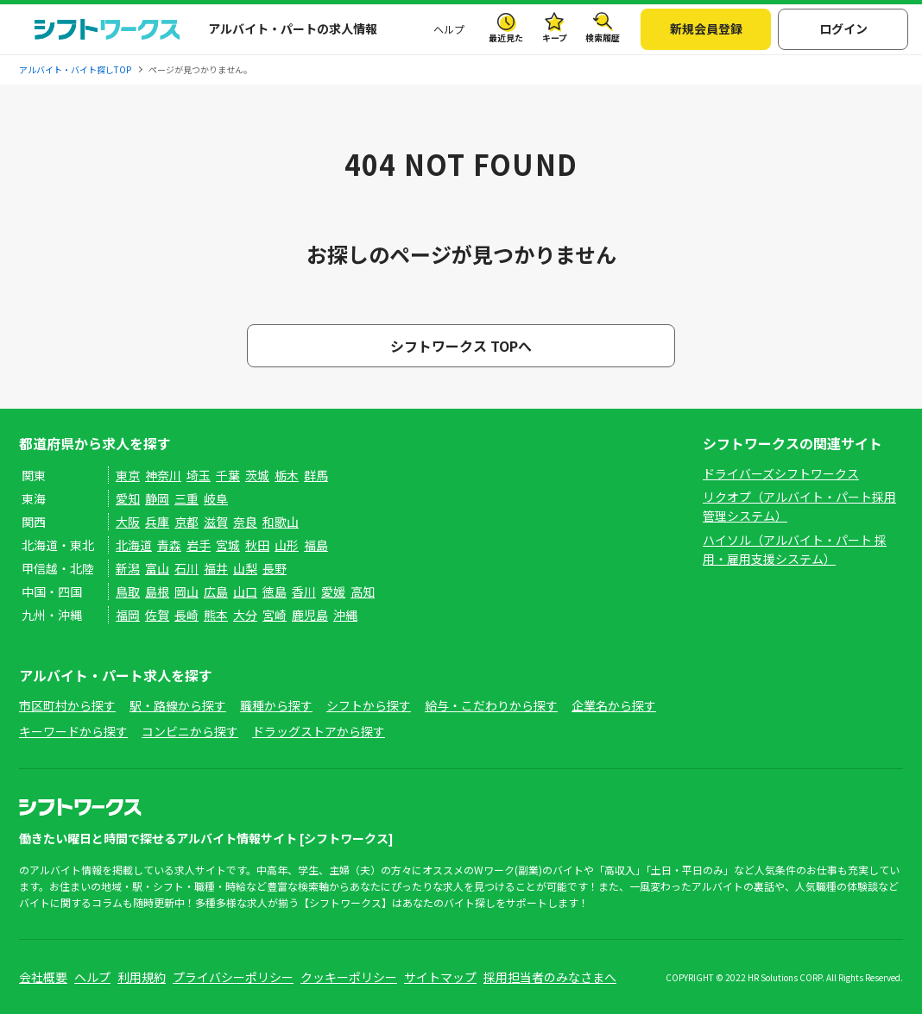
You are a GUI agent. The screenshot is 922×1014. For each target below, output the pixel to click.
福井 (216, 568)
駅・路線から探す (177, 705)
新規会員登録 (706, 28)
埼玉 (198, 475)
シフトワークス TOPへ (461, 345)
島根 (157, 591)
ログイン (843, 28)
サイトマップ (440, 977)
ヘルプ (448, 29)
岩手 (198, 545)
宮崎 (274, 614)
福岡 (128, 614)
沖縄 (345, 614)
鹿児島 (310, 614)
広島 (216, 591)
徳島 (274, 591)
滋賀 (216, 521)
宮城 (228, 545)
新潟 (128, 568)
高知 (362, 591)
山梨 (245, 568)
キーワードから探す (73, 731)
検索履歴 (602, 37)
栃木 (287, 475)
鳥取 (128, 591)
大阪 (128, 521)
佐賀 (157, 614)
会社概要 (43, 977)
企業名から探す (614, 705)
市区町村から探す (67, 705)
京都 (186, 521)
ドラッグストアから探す (318, 731)
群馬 (316, 475)
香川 (304, 591)
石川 (186, 568)
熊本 (216, 614)
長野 (274, 568)
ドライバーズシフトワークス (781, 473)
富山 (157, 568)
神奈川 (163, 475)
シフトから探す (368, 705)
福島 (316, 545)
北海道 (134, 545)
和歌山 (280, 521)
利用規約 (141, 977)
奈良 (245, 521)
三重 (186, 498)
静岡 (157, 498)
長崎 (186, 614)
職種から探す (276, 705)
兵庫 (157, 521)
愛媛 (333, 591)
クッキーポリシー (348, 977)
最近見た (506, 37)
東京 (128, 475)
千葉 (228, 475)
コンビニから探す (190, 731)
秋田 (257, 545)
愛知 (128, 498)
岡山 (186, 591)
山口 (245, 591)
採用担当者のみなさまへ (549, 977)
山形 (287, 545)
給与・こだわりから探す (491, 705)
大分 (245, 614)
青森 (169, 545)
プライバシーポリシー (233, 977)
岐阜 (216, 498)
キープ (554, 37)
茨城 (257, 475)
